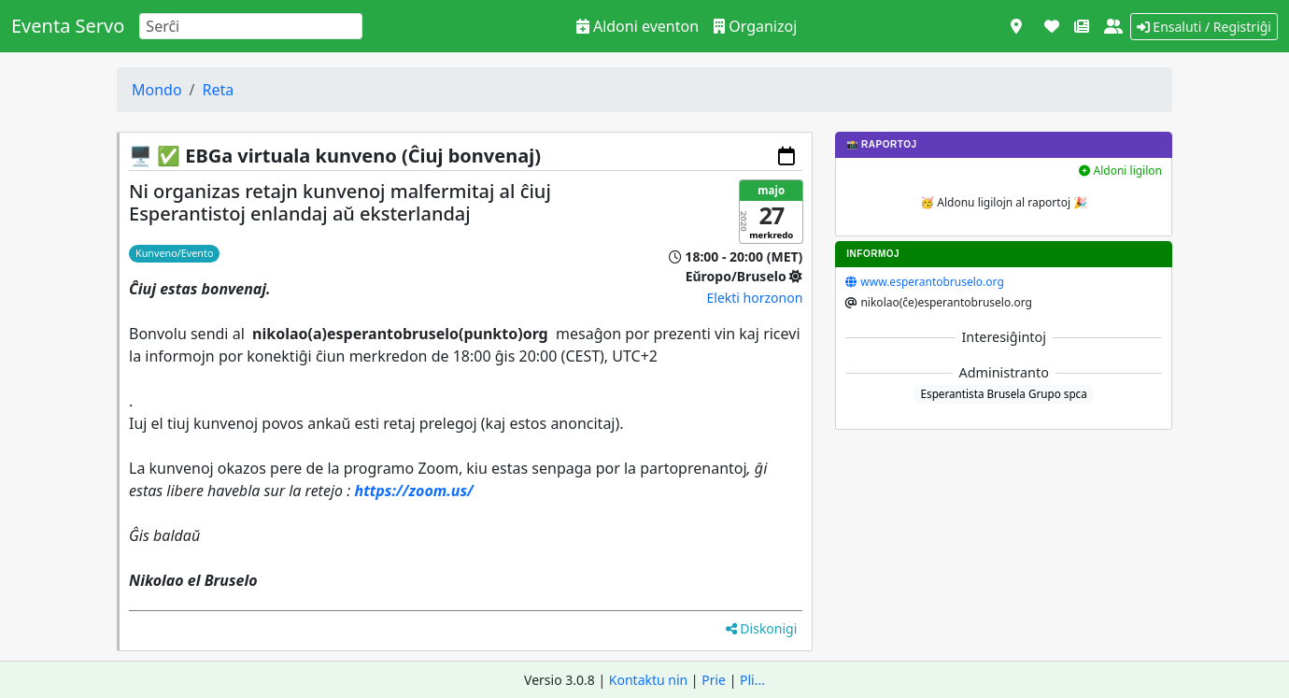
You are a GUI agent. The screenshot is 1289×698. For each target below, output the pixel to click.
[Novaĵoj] (1082, 26)
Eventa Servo (67, 25)
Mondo (157, 89)
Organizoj (755, 26)
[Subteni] (1052, 26)
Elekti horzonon (755, 297)
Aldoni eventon (637, 26)
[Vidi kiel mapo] (1016, 26)
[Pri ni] (1113, 26)
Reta (218, 89)
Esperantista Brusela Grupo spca (1004, 393)
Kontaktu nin (648, 680)
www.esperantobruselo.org (931, 282)
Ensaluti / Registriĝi (1204, 27)
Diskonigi (762, 628)
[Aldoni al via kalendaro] (786, 156)
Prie (713, 680)
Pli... (752, 680)
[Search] (250, 26)
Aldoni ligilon (1120, 170)
